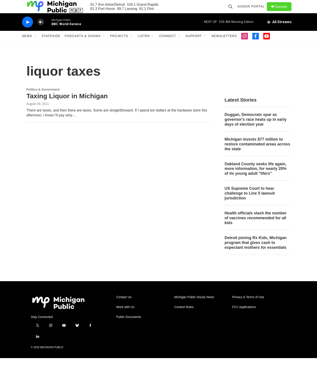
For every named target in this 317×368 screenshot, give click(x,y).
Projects (119, 46)
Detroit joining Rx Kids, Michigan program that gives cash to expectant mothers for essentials (256, 252)
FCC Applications (244, 317)
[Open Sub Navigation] (35, 46)
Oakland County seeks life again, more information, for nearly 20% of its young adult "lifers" (255, 179)
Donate (284, 11)
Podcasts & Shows (83, 46)
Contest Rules (184, 317)
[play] (27, 32)
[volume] (40, 32)
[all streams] (279, 32)
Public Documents (128, 327)
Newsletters (224, 46)
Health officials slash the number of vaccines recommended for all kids (256, 228)
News (27, 46)
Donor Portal (253, 11)
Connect (167, 46)
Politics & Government (42, 99)
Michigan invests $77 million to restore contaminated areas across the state (257, 154)
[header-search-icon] (232, 11)
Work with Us (125, 317)
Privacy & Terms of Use (248, 307)
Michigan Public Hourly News (194, 307)
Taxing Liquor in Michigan (67, 106)
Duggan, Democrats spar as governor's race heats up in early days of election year (255, 129)
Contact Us (123, 307)
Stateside (51, 46)
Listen (144, 46)
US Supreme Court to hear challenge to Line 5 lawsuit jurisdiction (250, 203)
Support (194, 46)
